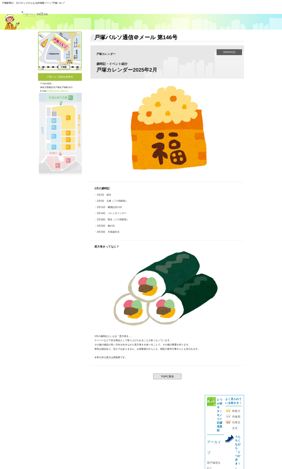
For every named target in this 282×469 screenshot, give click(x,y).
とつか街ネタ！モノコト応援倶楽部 (219, 415)
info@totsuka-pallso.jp (57, 91)
